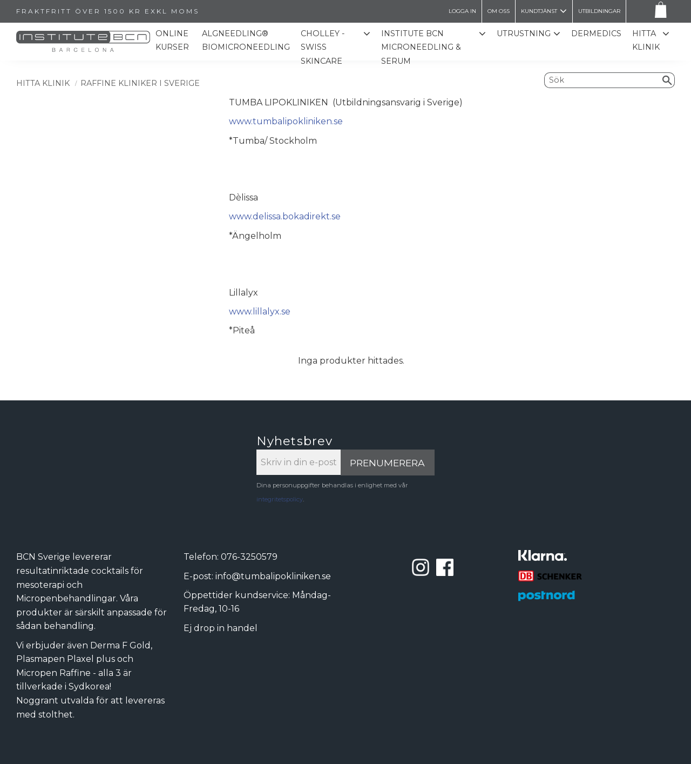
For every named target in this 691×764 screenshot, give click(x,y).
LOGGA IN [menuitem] (462, 11)
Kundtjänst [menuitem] (539, 11)
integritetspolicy (279, 499)
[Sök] (667, 80)
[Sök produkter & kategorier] (602, 80)
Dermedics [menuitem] (596, 33)
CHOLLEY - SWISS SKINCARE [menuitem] (325, 47)
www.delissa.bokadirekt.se (285, 216)
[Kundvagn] (658, 12)
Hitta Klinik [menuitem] (646, 40)
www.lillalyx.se (259, 311)
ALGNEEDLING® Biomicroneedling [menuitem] (249, 40)
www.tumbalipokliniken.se (286, 121)
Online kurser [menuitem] (175, 40)
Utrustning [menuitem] (524, 33)
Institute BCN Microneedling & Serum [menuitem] (423, 47)
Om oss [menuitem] (498, 11)
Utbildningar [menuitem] (599, 11)
